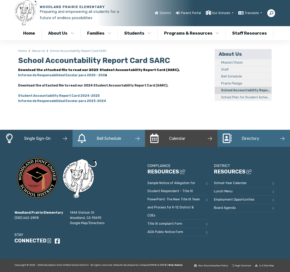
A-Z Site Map (264, 265)
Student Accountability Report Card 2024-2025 (59, 96)
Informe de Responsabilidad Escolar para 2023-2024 (62, 101)
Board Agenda (225, 208)
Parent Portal (191, 13)
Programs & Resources (191, 33)
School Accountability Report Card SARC (78, 51)
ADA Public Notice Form (165, 232)
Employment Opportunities (234, 199)
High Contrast (243, 265)
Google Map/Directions (87, 223)
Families (99, 33)
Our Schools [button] (221, 13)
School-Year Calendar (230, 183)
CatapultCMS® (148, 265)
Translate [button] (252, 13)
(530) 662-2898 (26, 218)
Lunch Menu (223, 191)
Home (29, 33)
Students (137, 33)
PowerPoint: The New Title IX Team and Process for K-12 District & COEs (173, 207)
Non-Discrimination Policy (211, 265)
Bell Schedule (231, 76)
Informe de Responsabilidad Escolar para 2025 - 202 (61, 75)
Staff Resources (249, 33)
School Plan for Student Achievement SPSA (246, 97)
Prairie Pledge (231, 83)
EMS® (163, 265)
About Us (61, 33)
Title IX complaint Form (164, 224)
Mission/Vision (232, 62)
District (165, 13)
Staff (225, 69)
